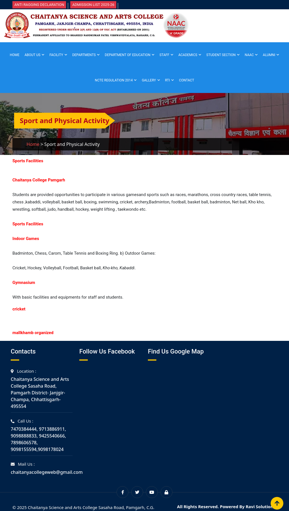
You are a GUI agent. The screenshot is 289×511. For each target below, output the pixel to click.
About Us (32, 55)
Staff (164, 55)
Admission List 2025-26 (93, 5)
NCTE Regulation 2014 (114, 80)
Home (14, 55)
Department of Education (127, 55)
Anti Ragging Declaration (39, 5)
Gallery (149, 80)
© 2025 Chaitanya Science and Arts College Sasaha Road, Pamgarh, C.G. (83, 507)
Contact (186, 80)
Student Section (221, 55)
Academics (187, 55)
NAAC (249, 55)
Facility (56, 55)
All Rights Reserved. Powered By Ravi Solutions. (227, 506)
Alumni (269, 55)
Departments (84, 55)
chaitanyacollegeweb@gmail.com (47, 472)
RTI (167, 80)
